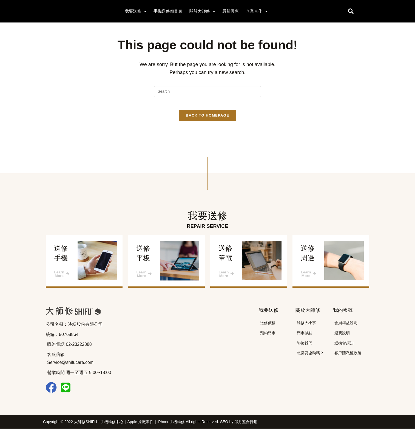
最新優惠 (230, 11)
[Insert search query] (207, 91)
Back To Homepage (207, 119)
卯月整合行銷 (245, 426)
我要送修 (135, 11)
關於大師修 (202, 11)
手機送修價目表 (168, 11)
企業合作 (257, 11)
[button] (350, 11)
